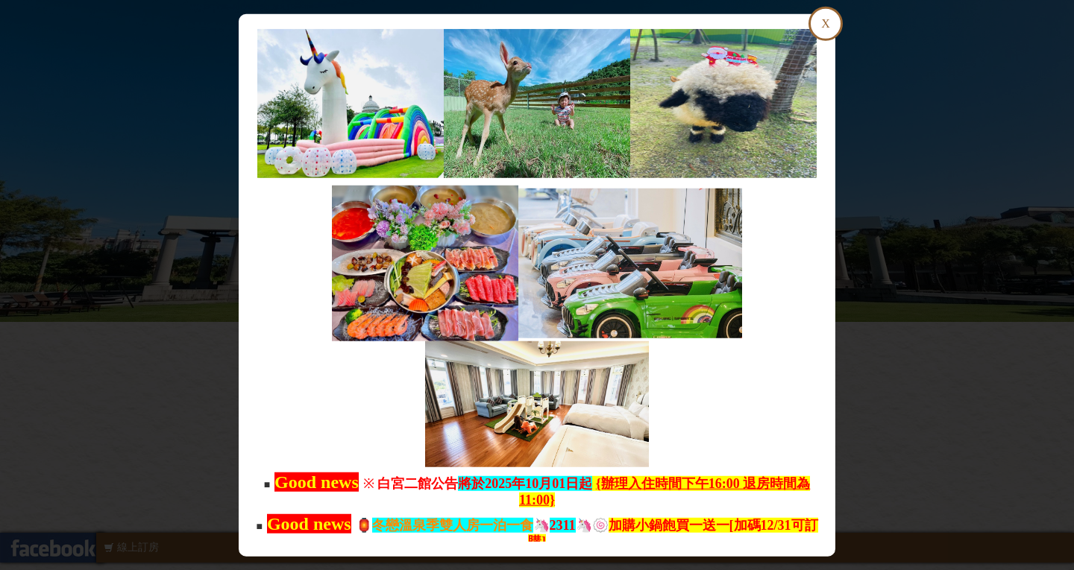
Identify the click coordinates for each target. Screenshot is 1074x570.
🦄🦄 (482, 525)
